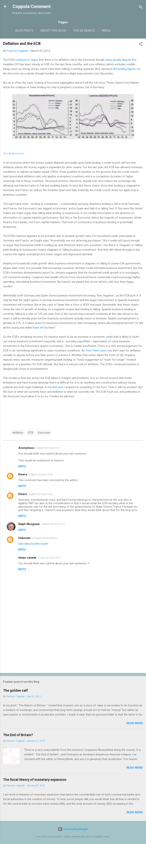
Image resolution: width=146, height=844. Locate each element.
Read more (134, 723)
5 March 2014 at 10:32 (40, 494)
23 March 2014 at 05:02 (44, 538)
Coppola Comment (32, 6)
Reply (22, 466)
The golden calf (15, 690)
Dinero (22, 474)
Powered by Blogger (73, 829)
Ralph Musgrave (29, 524)
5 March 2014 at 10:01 (48, 448)
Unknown (24, 538)
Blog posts (24, 30)
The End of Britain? (18, 735)
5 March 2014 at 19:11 (53, 524)
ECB (30, 432)
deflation (17, 432)
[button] (140, 45)
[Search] (140, 8)
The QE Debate (84, 30)
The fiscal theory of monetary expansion (34, 780)
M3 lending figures (124, 69)
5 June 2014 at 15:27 (49, 557)
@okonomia (15, 153)
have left (38, 327)
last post (57, 387)
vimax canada (27, 557)
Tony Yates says (96, 350)
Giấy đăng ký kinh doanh (33, 543)
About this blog (53, 30)
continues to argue (26, 59)
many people (113, 59)
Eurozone (44, 432)
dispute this (129, 59)
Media (106, 30)
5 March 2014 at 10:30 (40, 474)
